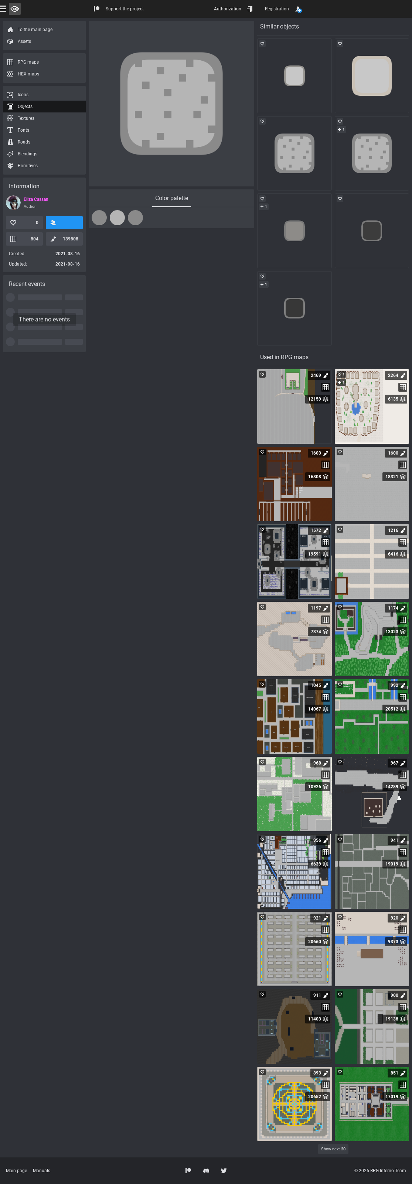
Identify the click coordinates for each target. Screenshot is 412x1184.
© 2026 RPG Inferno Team (380, 1170)
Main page (16, 1170)
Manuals (41, 1170)
